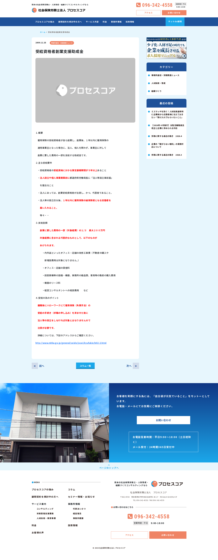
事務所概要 (78, 518)
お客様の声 (38, 532)
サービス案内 (39, 504)
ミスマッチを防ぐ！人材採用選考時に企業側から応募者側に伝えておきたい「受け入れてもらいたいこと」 (167, 114)
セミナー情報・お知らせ (81, 496)
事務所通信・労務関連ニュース (62, 43)
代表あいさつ (79, 508)
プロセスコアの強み (44, 21)
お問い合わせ (174, 12)
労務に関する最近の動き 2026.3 (166, 154)
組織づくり (156, 91)
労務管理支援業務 (45, 513)
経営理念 (77, 513)
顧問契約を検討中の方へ (70, 21)
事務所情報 (116, 21)
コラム (71, 489)
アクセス (148, 12)
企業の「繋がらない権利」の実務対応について (167, 145)
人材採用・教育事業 (46, 518)
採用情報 (130, 21)
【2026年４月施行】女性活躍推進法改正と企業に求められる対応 (167, 127)
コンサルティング (45, 508)
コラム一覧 (85, 365)
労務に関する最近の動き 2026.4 (166, 136)
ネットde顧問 (175, 21)
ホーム (43, 32)
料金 (105, 21)
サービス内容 (92, 21)
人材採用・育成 (158, 83)
